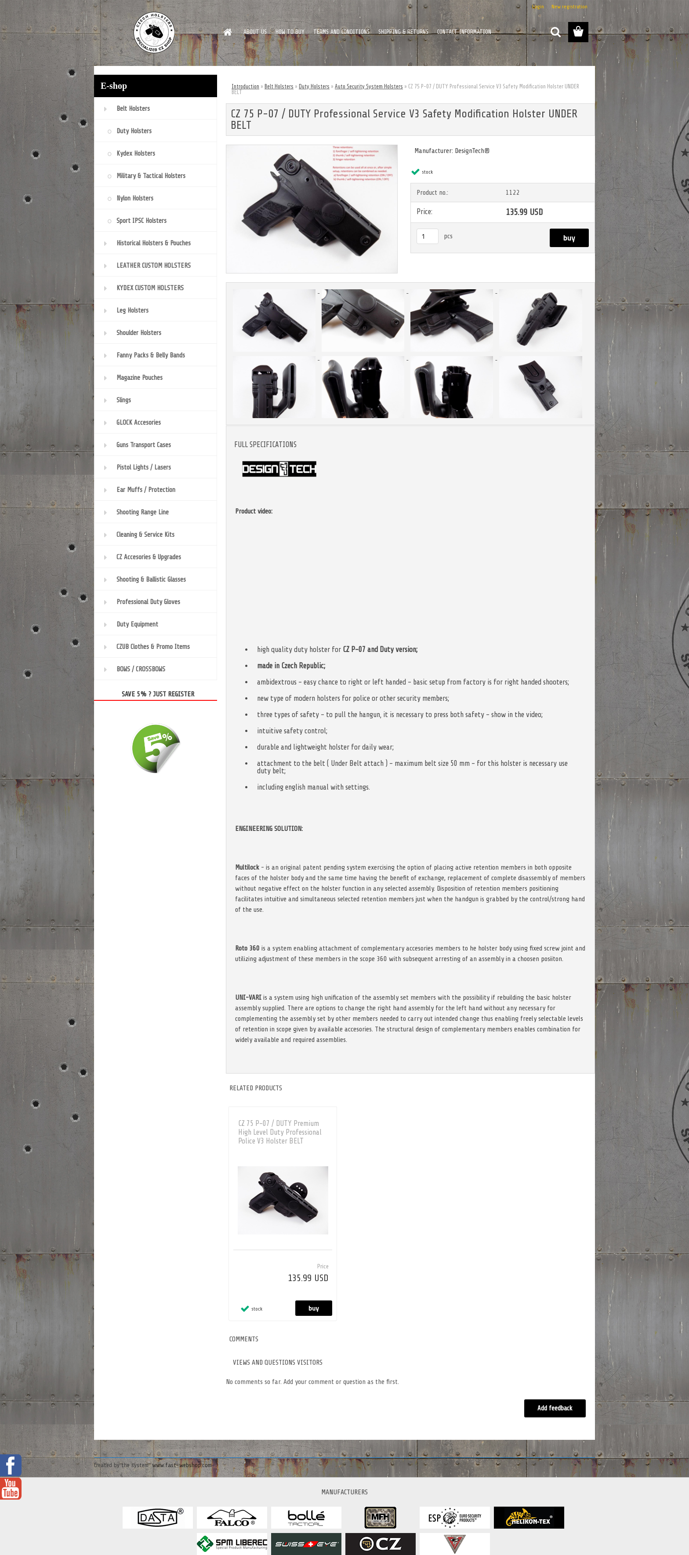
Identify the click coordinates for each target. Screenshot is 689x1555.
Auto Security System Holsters (369, 86)
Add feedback (554, 1408)
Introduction (245, 86)
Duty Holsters (314, 86)
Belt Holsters (279, 86)
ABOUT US (255, 32)
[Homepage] (227, 32)
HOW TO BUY (290, 32)
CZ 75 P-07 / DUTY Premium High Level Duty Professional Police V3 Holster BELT (280, 1132)
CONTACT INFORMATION (464, 32)
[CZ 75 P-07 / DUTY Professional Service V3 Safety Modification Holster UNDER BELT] (311, 149)
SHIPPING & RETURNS (403, 32)
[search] (555, 32)
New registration (569, 7)
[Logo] (154, 33)
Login (538, 7)
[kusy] (428, 236)
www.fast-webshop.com (182, 1465)
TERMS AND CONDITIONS (341, 32)
